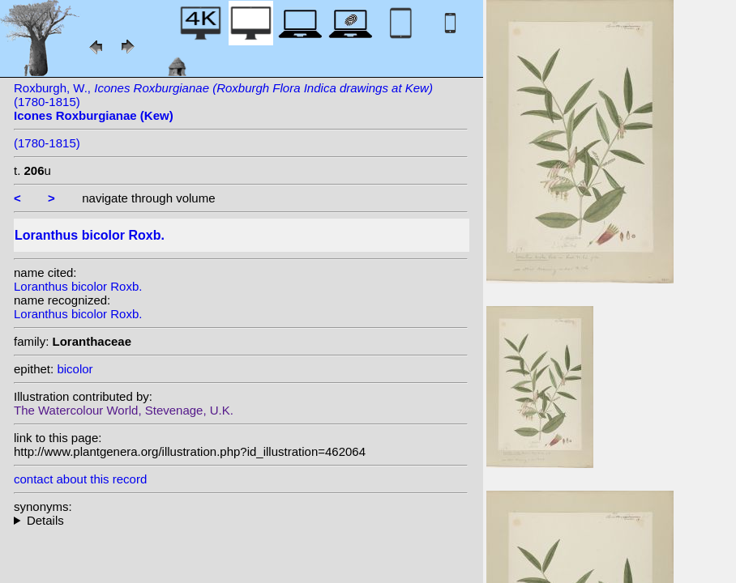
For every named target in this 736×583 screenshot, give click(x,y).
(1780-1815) (47, 143)
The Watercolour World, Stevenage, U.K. (123, 410)
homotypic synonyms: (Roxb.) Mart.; (241, 520)
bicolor (74, 369)
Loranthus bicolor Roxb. (78, 286)
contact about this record (80, 479)
